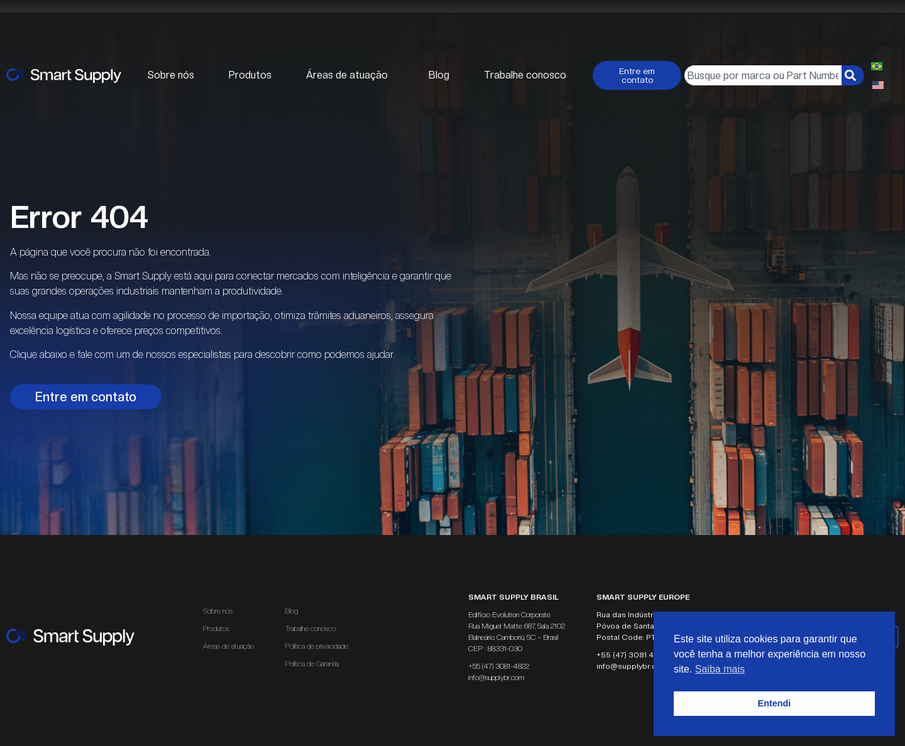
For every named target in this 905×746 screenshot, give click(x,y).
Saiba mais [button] (720, 669)
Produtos (250, 75)
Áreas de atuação (350, 75)
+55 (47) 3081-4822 (498, 666)
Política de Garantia (312, 663)
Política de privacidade (316, 646)
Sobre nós (171, 75)
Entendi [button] (774, 703)
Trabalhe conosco (525, 75)
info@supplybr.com (496, 677)
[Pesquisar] (853, 75)
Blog (439, 75)
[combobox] (763, 75)
